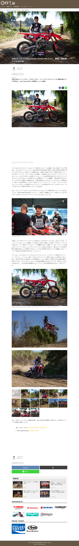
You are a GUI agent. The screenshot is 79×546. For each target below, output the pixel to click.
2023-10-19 (20, 67)
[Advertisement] (23, 442)
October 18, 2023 (34, 430)
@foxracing (29, 427)
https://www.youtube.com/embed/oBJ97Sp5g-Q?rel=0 (39, 145)
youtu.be (14, 163)
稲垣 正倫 (19, 69)
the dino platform (41, 544)
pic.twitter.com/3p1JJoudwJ (39, 427)
